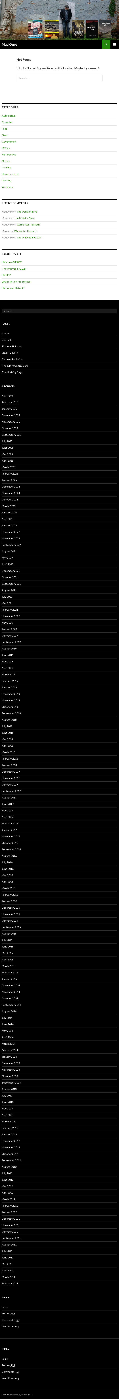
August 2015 (9, 933)
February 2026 (10, 402)
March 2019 (8, 674)
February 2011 (10, 1283)
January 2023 (9, 525)
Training (6, 167)
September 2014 (11, 1004)
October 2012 (10, 1153)
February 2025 (10, 473)
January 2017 (9, 829)
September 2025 (11, 434)
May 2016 (7, 875)
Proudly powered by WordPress (17, 1394)
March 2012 (8, 1199)
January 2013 (9, 1134)
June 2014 (8, 1024)
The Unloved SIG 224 (29, 237)
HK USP (6, 275)
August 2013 (9, 1089)
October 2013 (10, 1076)
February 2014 (10, 1050)
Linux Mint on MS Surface (16, 281)
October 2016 (10, 842)
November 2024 (11, 493)
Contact (6, 339)
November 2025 (11, 421)
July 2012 (7, 1173)
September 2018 (11, 713)
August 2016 (9, 855)
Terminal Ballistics (12, 359)
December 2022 (11, 531)
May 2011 (7, 1263)
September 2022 (11, 544)
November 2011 (11, 1225)
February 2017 (10, 823)
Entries (8, 1313)
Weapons (7, 186)
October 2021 (10, 577)
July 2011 (7, 1251)
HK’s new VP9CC (12, 262)
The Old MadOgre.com (15, 365)
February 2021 (10, 609)
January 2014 (9, 1056)
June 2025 (8, 447)
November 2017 (11, 778)
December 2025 (11, 415)
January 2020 (9, 629)
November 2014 (11, 991)
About (5, 333)
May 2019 (7, 661)
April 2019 (7, 667)
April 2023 (7, 518)
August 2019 (9, 648)
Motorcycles (9, 154)
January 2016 (9, 901)
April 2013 (7, 1114)
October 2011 (10, 1231)
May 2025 (7, 454)
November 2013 (11, 1069)
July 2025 (7, 441)
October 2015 (10, 920)
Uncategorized (10, 173)
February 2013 (10, 1127)
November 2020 (11, 616)
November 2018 (11, 700)
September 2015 (11, 927)
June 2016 (8, 868)
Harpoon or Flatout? (13, 288)
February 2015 (10, 972)
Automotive (8, 115)
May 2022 (7, 557)
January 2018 (9, 765)
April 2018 (7, 745)
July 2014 (7, 1017)
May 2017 (7, 810)
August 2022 (9, 551)
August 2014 (9, 1011)
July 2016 (7, 862)
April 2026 (7, 395)
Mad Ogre (9, 44)
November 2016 (11, 836)
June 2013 (8, 1102)
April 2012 (7, 1192)
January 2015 (9, 978)
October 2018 (10, 706)
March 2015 (8, 965)
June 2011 (8, 1257)
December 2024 (11, 486)
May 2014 (7, 1030)
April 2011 (7, 1270)
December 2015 (11, 907)
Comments (10, 1320)
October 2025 (10, 428)
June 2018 (8, 732)
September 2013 (11, 1082)
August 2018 (9, 719)
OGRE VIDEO (10, 352)
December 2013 (11, 1063)
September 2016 (11, 849)
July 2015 (7, 940)
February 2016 (10, 894)
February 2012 (10, 1205)
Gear (4, 135)
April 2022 (7, 564)
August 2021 (9, 590)
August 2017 (9, 797)
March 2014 (8, 1043)
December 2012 (11, 1140)
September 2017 (11, 791)
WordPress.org (10, 1326)
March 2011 (8, 1276)
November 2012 (11, 1147)
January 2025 (9, 480)
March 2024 (8, 505)
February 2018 (10, 758)
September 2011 (11, 1238)
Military (6, 148)
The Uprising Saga (27, 211)
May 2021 (7, 603)
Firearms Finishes (11, 346)
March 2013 (8, 1121)
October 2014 (10, 998)
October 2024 (10, 499)
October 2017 (10, 784)
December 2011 (11, 1218)
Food (4, 128)
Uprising (6, 180)
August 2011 (9, 1244)
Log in (5, 1306)
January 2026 (9, 408)
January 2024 (9, 512)
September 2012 (11, 1160)
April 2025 (7, 460)
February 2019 (10, 680)
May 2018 (7, 739)
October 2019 (10, 635)
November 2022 (11, 538)
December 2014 (11, 985)
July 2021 (7, 596)
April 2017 (7, 816)
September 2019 (11, 642)
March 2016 (8, 888)
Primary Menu (114, 44)
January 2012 (9, 1212)
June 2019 (8, 654)
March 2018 (8, 752)
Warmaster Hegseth (28, 224)
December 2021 (11, 570)
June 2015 (8, 946)
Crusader (7, 122)
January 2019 (9, 687)
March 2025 (8, 467)
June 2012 (8, 1179)
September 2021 (11, 583)
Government (9, 141)
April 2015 (7, 959)
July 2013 (7, 1095)
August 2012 (9, 1166)
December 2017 (11, 771)
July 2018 (7, 726)
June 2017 (8, 803)
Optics (6, 161)
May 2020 (7, 622)
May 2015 (7, 953)
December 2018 (11, 693)
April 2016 (7, 881)
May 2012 (7, 1186)
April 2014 (7, 1037)
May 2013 (7, 1108)
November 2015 (11, 914)
